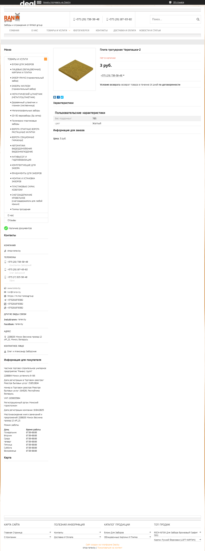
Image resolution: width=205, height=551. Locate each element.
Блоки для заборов (114, 532)
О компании (10, 537)
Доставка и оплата (125, 30)
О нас (34, 30)
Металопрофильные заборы (26, 110)
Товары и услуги (56, 30)
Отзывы (12, 220)
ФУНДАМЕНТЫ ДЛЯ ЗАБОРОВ (27, 173)
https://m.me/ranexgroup (20, 296)
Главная (14, 30)
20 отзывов (178, 2)
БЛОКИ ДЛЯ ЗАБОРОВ (23, 64)
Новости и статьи (150, 30)
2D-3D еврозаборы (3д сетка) (26, 115)
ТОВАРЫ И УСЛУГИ (18, 59)
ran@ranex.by (14, 292)
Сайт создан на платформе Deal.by (102, 545)
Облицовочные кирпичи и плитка (120, 537)
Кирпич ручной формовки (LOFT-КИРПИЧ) (174, 540)
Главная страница (13, 532)
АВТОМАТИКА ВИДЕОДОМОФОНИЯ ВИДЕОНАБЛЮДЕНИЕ (22, 148)
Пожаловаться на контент (109, 548)
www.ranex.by (13, 288)
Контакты (102, 30)
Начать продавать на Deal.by (57, 2)
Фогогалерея (81, 30)
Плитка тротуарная (21, 209)
